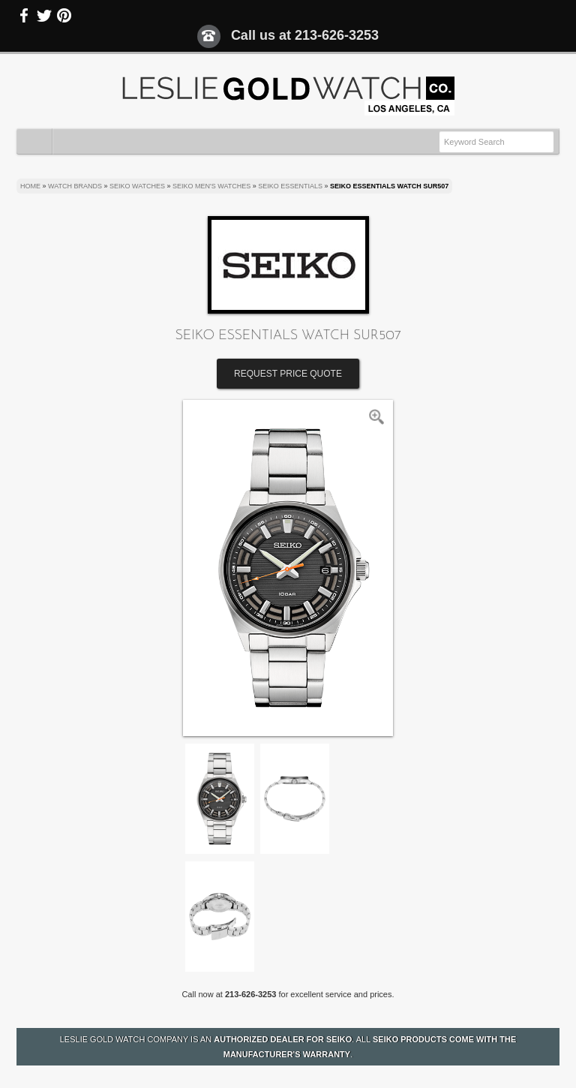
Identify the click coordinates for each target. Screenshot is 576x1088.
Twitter (44, 16)
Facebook (24, 16)
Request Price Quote (288, 373)
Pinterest (64, 16)
